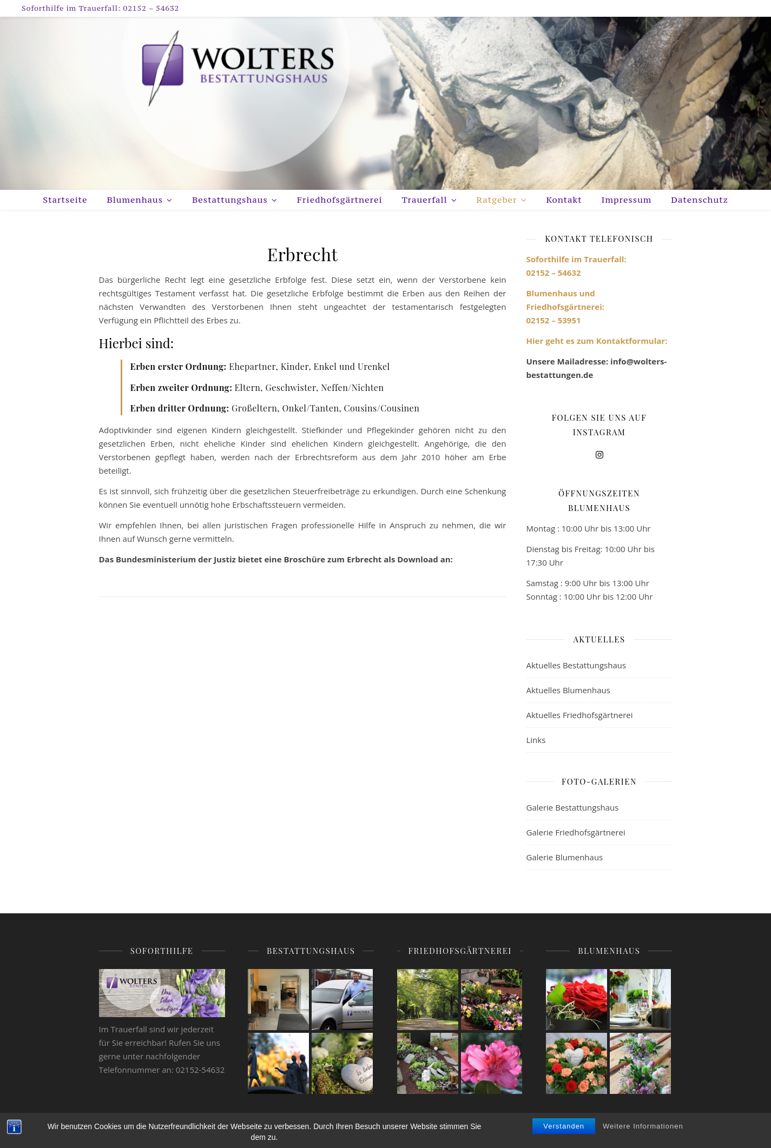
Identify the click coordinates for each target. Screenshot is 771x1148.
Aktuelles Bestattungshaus (576, 665)
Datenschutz (699, 199)
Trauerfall (424, 199)
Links (536, 739)
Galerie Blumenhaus (564, 857)
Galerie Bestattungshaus (572, 807)
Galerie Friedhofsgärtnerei (575, 832)
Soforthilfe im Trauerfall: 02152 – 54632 (100, 8)
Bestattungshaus (230, 199)
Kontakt (564, 199)
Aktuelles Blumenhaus (568, 690)
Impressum (627, 199)
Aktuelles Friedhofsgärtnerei (579, 714)
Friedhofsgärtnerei (340, 199)
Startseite (65, 199)
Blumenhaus (135, 199)
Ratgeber (497, 199)
